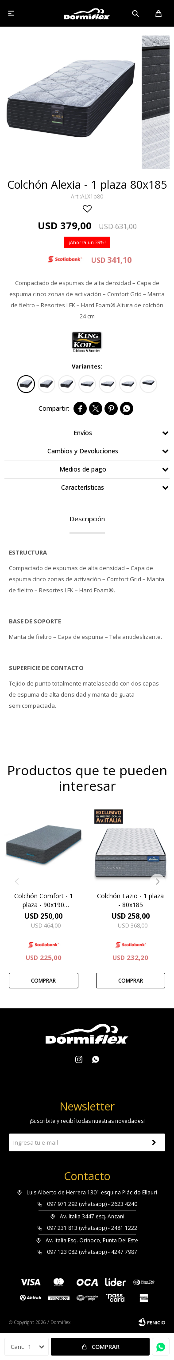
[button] (157, 881)
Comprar (106, 1347)
